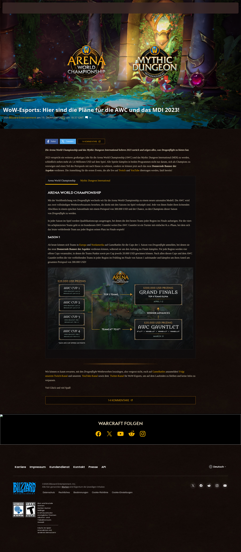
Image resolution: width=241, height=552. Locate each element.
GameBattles (158, 371)
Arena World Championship (61, 180)
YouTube (134, 170)
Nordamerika (97, 244)
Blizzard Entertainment (22, 117)
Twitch (122, 170)
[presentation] (13, 8)
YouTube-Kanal (90, 376)
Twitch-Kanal (61, 376)
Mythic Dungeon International (95, 180)
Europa (82, 244)
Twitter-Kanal (117, 376)
